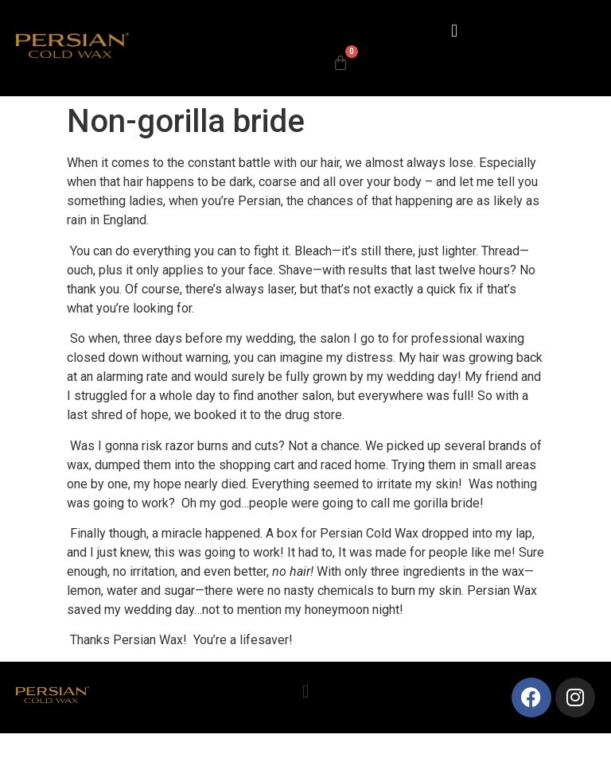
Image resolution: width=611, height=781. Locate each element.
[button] (454, 30)
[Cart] (340, 62)
